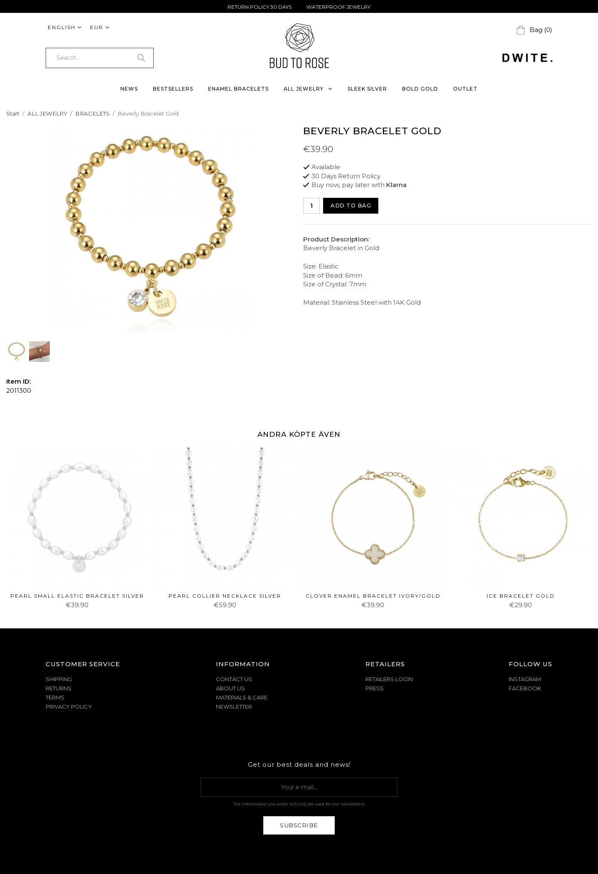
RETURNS (58, 688)
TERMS (55, 697)
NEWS (129, 89)
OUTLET (465, 89)
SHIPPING (59, 679)
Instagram (525, 679)
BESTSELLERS (173, 89)
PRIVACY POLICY (69, 706)
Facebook (525, 688)
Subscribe (299, 825)
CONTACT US (234, 679)
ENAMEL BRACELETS (238, 89)
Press (374, 688)
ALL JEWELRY (308, 89)
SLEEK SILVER (367, 89)
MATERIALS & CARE (241, 697)
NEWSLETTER (234, 706)
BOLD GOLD (420, 89)
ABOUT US (230, 688)
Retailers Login (389, 679)
